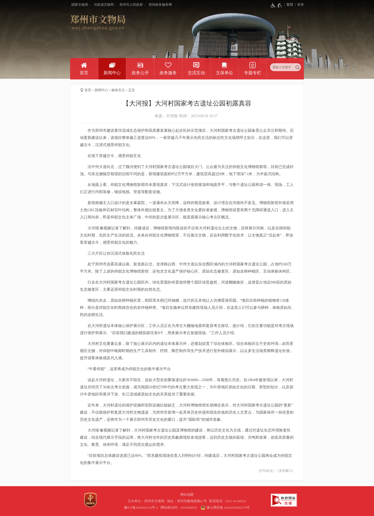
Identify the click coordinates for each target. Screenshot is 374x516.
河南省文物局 (104, 4)
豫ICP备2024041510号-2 (141, 507)
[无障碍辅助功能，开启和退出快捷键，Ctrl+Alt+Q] (276, 5)
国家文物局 (79, 4)
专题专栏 (252, 72)
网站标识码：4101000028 (179, 507)
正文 (131, 90)
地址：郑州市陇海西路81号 (187, 501)
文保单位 (224, 72)
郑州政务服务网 (160, 4)
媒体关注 (118, 90)
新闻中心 (112, 72)
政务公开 (140, 72)
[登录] (298, 5)
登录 (300, 4)
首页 (84, 72)
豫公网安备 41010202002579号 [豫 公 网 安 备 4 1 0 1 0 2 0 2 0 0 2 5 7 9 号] (224, 507)
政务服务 (168, 72)
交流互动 (196, 72)
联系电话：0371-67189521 (227, 501)
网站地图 (187, 494)
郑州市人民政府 (131, 4)
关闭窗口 (285, 471)
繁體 (289, 4)
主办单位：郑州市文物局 (147, 501)
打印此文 (266, 471)
